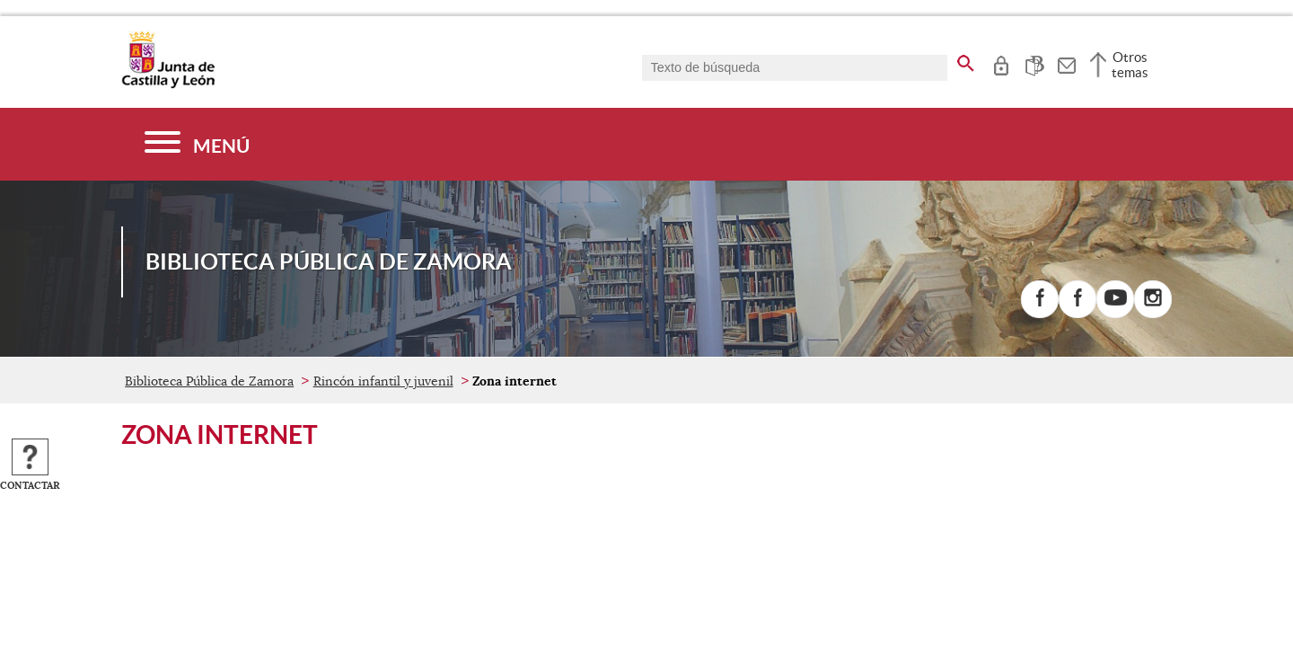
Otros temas (1130, 64)
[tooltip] (1001, 63)
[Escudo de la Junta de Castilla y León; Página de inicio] (168, 84)
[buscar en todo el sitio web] (965, 60)
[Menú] (197, 144)
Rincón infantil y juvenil (383, 381)
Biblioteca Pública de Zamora (209, 381)
